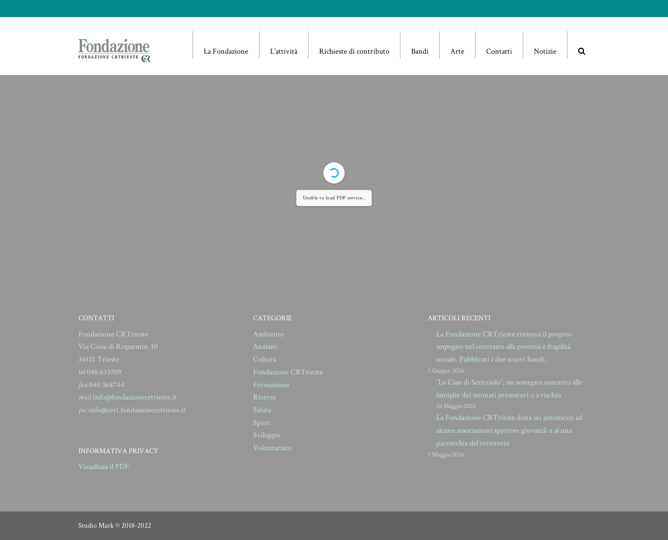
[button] (581, 45)
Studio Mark (96, 525)
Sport (261, 423)
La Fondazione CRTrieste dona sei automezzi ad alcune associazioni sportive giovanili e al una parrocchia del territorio (509, 430)
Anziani (265, 346)
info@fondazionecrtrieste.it (135, 397)
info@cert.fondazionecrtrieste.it (137, 410)
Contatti (499, 51)
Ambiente (268, 334)
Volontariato (272, 448)
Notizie (545, 51)
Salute (262, 410)
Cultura (264, 359)
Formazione (271, 385)
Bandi (420, 51)
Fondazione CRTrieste (288, 372)
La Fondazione (226, 51)
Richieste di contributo (354, 51)
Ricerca (264, 397)
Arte (457, 51)
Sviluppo (266, 435)
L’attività (283, 51)
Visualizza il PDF (103, 466)
